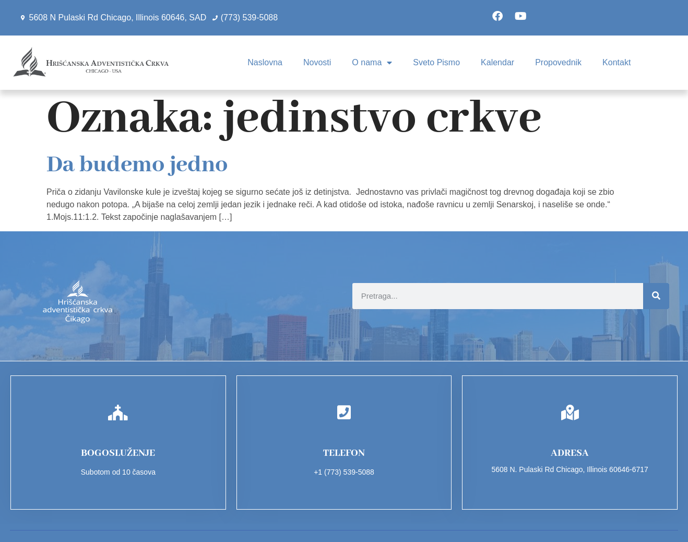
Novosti (317, 62)
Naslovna (264, 62)
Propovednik (558, 62)
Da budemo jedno (137, 165)
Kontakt (616, 62)
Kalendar (497, 62)
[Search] (656, 296)
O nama (372, 62)
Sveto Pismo (436, 62)
